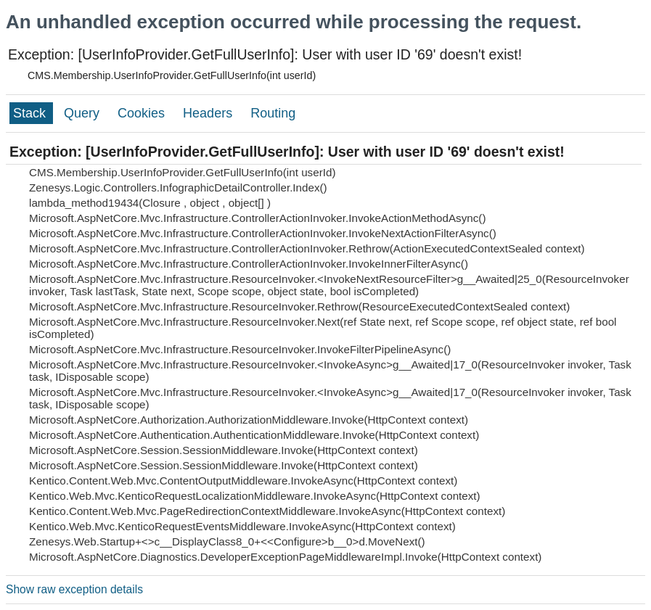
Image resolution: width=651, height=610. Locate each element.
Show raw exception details (74, 589)
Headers (209, 113)
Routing (272, 113)
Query (83, 113)
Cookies (143, 113)
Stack (31, 113)
